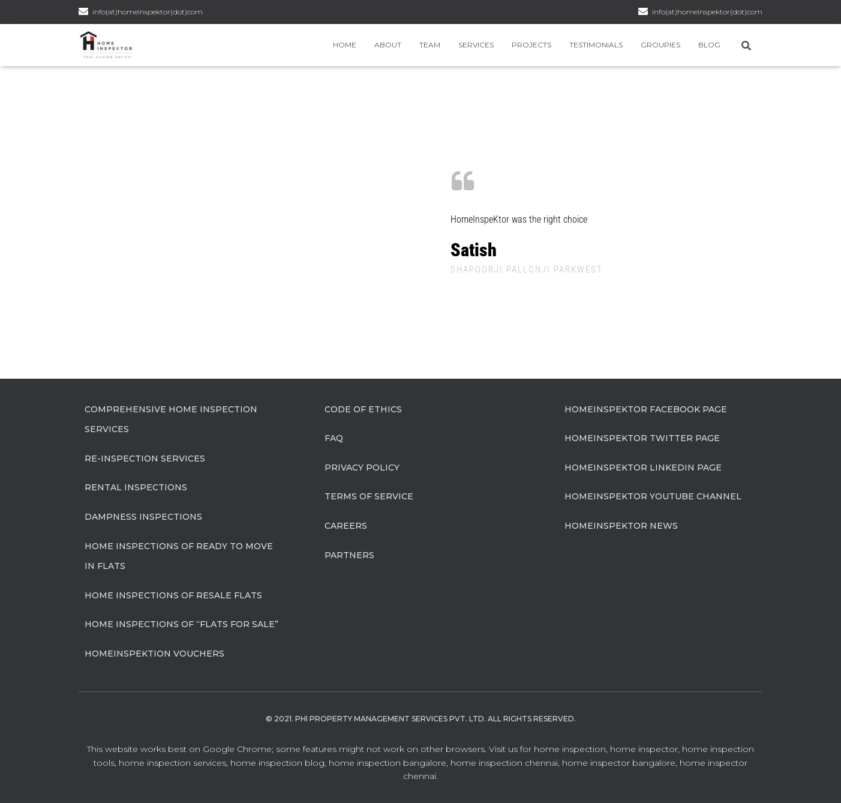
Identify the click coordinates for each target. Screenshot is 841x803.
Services (476, 44)
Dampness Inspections (143, 516)
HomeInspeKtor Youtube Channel (652, 496)
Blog (709, 44)
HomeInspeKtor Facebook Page (645, 409)
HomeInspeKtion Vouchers (154, 653)
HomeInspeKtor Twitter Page (642, 438)
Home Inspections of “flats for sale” (181, 624)
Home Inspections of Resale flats (173, 595)
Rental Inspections (136, 487)
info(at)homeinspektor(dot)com (707, 11)
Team (429, 44)
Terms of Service (369, 496)
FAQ (334, 438)
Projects (531, 44)
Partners (349, 555)
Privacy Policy (362, 467)
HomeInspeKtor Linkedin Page (643, 467)
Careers (346, 525)
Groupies (660, 44)
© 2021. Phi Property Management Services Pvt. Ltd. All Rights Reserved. (421, 718)
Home (344, 44)
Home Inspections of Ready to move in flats (179, 556)
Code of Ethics (363, 409)
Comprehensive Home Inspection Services (171, 419)
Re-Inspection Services (145, 458)
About (387, 44)
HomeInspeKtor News (621, 525)
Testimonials (596, 44)
